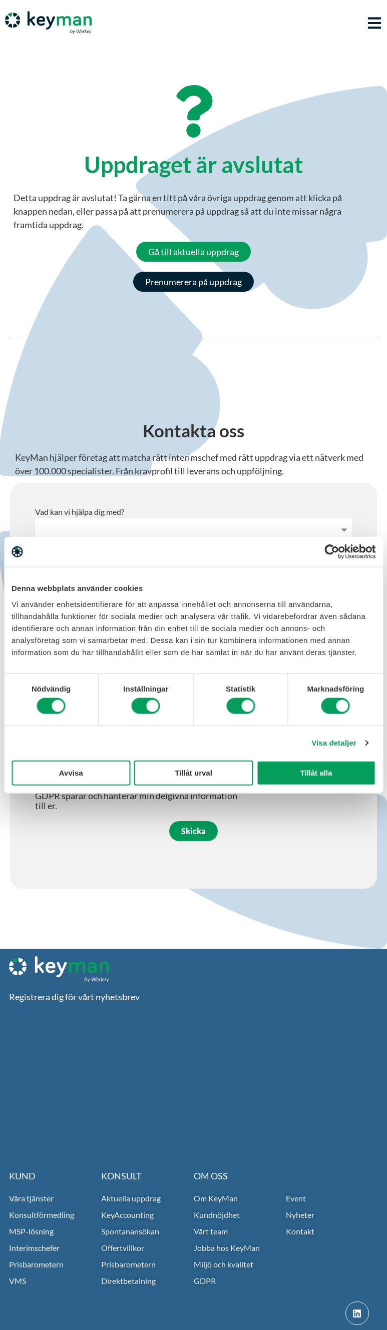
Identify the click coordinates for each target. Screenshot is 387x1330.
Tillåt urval (193, 772)
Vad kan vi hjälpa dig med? (79, 512)
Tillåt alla (316, 772)
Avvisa (71, 772)
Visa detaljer (333, 743)
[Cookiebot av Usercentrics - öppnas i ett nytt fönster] (331, 551)
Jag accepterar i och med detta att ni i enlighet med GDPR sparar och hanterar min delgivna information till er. (136, 796)
